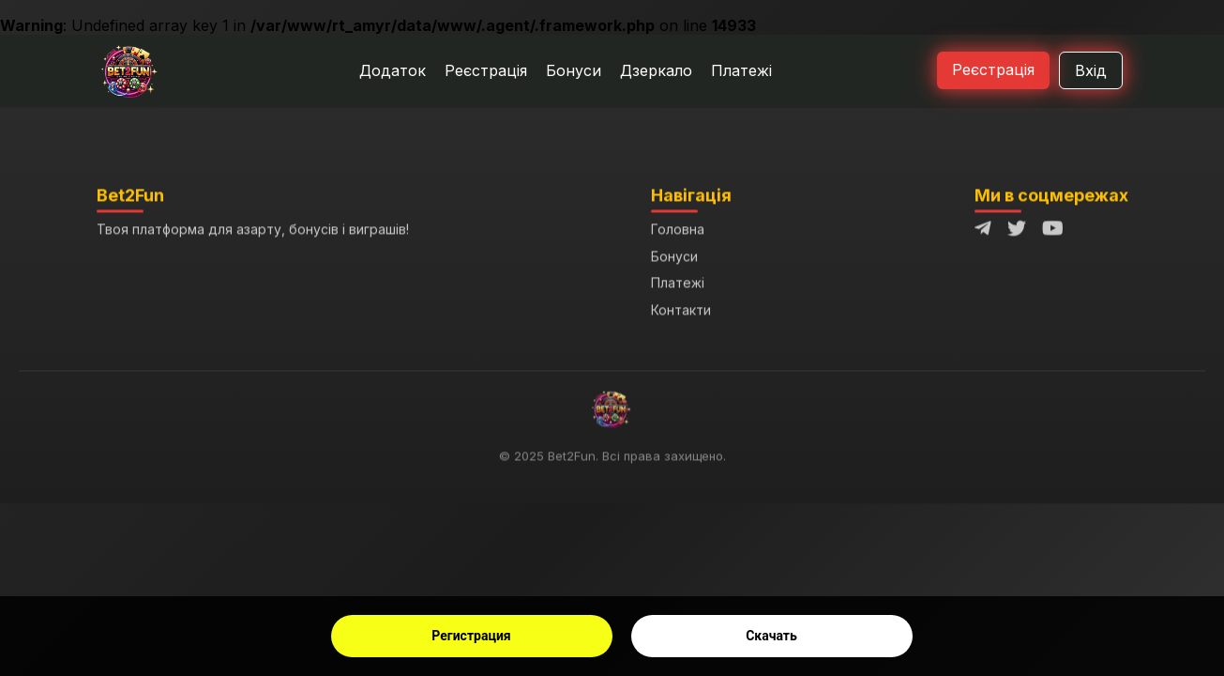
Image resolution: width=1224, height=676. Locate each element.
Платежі (741, 70)
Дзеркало (656, 70)
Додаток (392, 70)
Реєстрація (486, 70)
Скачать (771, 635)
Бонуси (573, 70)
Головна (677, 230)
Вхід (1091, 70)
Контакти (681, 310)
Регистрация (470, 635)
